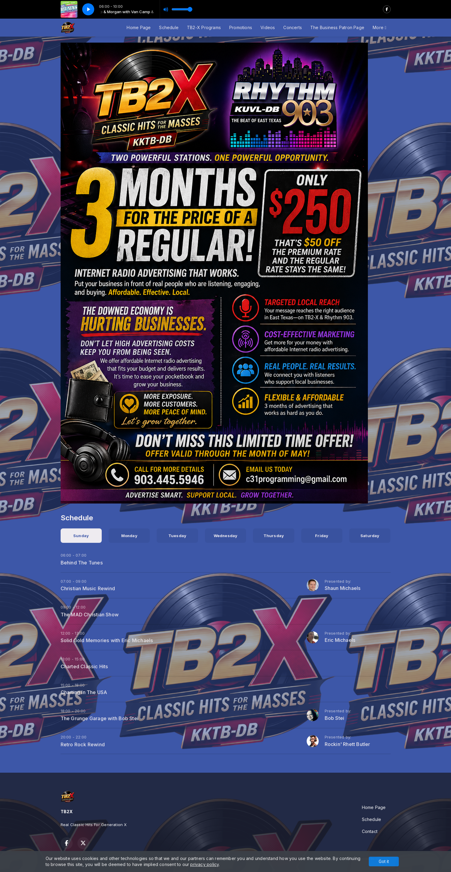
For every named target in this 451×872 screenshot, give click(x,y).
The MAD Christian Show (90, 615)
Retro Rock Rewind (83, 744)
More (379, 27)
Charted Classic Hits (84, 666)
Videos (267, 27)
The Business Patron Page (337, 27)
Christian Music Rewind (88, 588)
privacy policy (204, 864)
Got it (384, 861)
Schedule (169, 27)
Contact (369, 831)
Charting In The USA (84, 692)
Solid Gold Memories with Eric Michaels (107, 640)
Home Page (139, 27)
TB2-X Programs (204, 27)
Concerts (292, 27)
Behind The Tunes (82, 563)
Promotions (240, 27)
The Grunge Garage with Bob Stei (100, 718)
